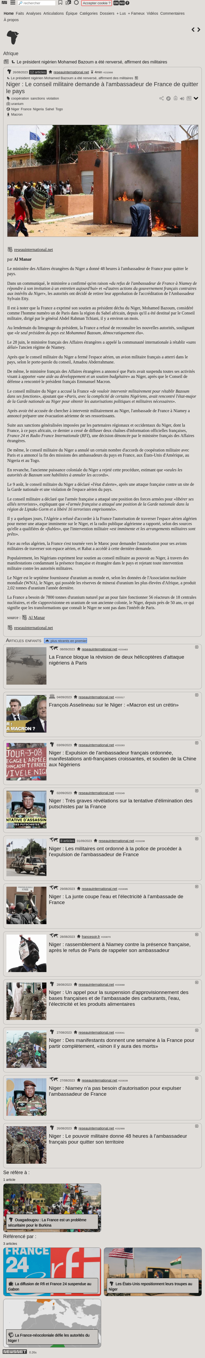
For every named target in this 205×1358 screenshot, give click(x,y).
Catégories (89, 13)
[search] (37, 3)
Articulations (54, 13)
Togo (59, 109)
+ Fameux (136, 13)
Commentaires (172, 13)
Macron (17, 114)
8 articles (67, 841)
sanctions (37, 98)
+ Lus (121, 13)
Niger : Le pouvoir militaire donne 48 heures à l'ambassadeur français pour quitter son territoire (118, 1139)
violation (52, 98)
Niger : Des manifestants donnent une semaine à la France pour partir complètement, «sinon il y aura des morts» (121, 1043)
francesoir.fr (91, 937)
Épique (72, 13)
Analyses (33, 13)
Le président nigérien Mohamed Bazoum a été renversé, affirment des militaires (88, 62)
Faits (20, 13)
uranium (17, 104)
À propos (11, 20)
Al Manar (36, 617)
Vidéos (152, 13)
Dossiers (107, 13)
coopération (20, 98)
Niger (15, 109)
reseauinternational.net (71, 72)
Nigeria (38, 109)
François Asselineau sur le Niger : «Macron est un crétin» (114, 705)
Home (9, 13)
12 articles (38, 72)
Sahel (49, 109)
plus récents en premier (65, 641)
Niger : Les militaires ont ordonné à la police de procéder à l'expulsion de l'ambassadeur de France (115, 851)
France (26, 109)
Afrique (10, 53)
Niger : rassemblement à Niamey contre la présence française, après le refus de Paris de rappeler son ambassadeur (120, 947)
